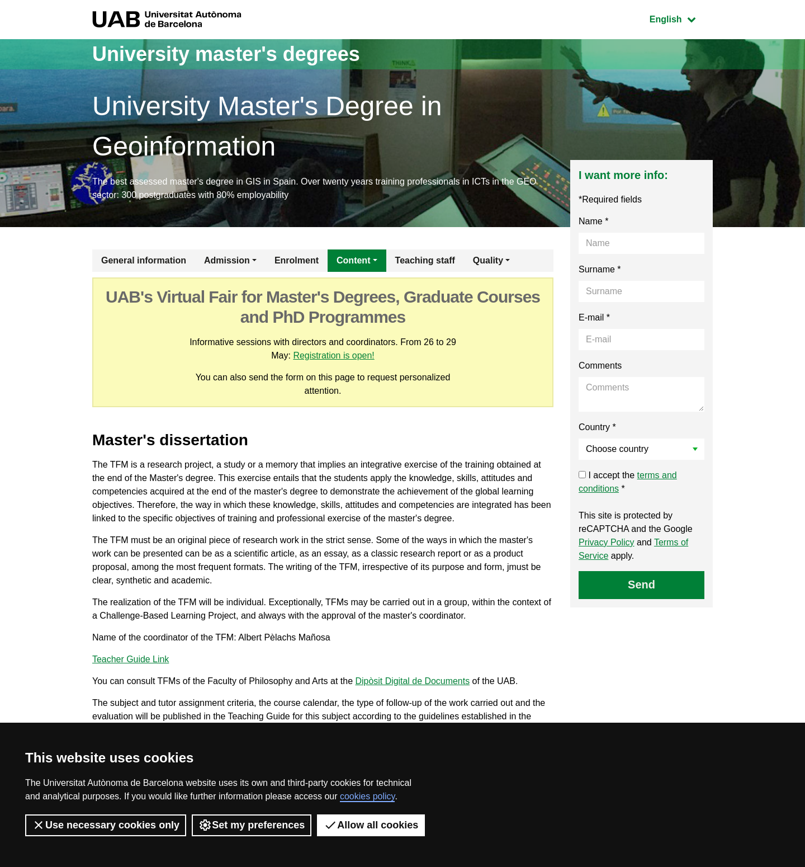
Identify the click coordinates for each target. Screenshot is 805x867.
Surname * (600, 269)
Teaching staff (425, 260)
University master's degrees (226, 54)
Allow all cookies (371, 825)
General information (143, 260)
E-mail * (594, 317)
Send (641, 584)
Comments (600, 365)
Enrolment (296, 260)
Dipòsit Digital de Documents (412, 681)
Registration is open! (334, 355)
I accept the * (628, 481)
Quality (488, 260)
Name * (593, 221)
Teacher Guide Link (130, 659)
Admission (227, 260)
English (681, 18)
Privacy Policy (606, 542)
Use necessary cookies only (105, 825)
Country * (597, 427)
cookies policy (367, 796)
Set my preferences (251, 825)
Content (353, 260)
